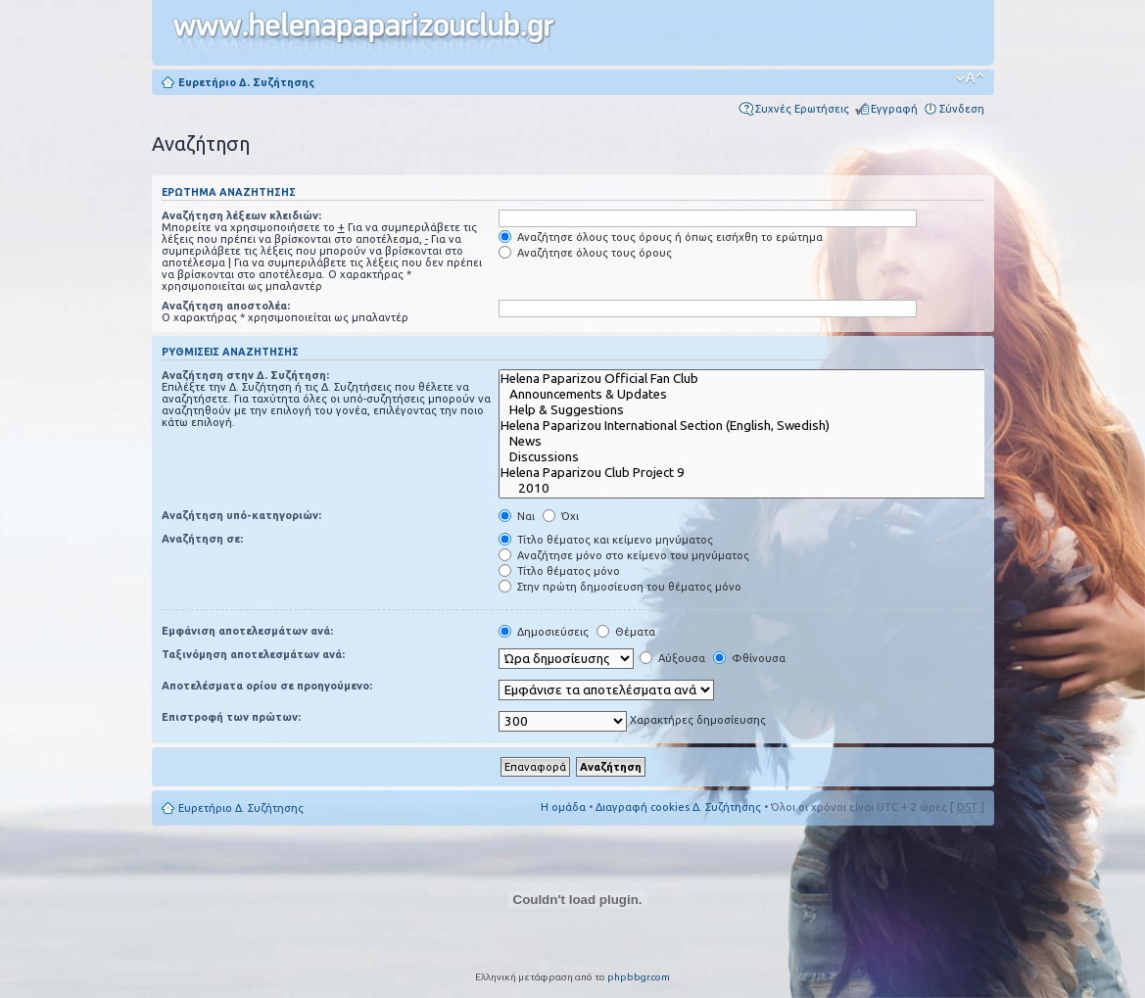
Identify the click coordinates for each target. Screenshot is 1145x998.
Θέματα (625, 632)
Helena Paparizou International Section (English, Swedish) (756, 426)
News (756, 442)
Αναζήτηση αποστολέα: (226, 305)
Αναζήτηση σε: (202, 539)
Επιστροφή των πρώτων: (231, 717)
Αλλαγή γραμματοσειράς (970, 78)
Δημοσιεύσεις (544, 632)
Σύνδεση (961, 109)
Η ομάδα (563, 807)
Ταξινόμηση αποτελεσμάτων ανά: (253, 654)
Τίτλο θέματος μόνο (559, 571)
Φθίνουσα (749, 658)
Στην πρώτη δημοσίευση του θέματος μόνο (620, 587)
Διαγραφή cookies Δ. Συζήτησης (678, 807)
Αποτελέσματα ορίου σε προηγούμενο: (267, 685)
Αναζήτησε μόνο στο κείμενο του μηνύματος (624, 555)
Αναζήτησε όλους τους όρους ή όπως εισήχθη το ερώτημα (661, 237)
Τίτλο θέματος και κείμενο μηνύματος (606, 540)
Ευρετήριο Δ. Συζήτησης (246, 82)
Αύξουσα (672, 658)
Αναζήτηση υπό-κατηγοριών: (241, 515)
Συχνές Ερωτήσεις (802, 109)
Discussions (756, 457)
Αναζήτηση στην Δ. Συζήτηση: (245, 375)
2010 (756, 489)
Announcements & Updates (756, 395)
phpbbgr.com (638, 977)
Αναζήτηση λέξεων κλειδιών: (241, 215)
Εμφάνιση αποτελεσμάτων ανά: (247, 631)
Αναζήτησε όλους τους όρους (585, 253)
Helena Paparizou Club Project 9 (756, 473)
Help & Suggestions (756, 410)
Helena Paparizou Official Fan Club (756, 379)
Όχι (561, 516)
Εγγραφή (894, 109)
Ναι (517, 516)
